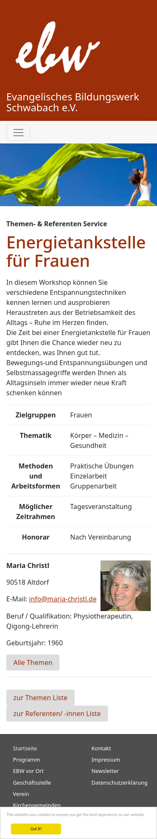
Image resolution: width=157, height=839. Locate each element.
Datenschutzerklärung (120, 782)
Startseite (25, 748)
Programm (26, 759)
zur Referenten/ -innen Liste (57, 713)
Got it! (36, 828)
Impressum (106, 759)
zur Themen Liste (40, 697)
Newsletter (105, 771)
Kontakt (101, 748)
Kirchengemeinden (37, 805)
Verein (21, 794)
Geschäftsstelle (32, 782)
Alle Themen (32, 662)
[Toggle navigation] (18, 132)
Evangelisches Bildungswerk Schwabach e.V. (72, 102)
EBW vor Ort (28, 771)
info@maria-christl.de (62, 599)
